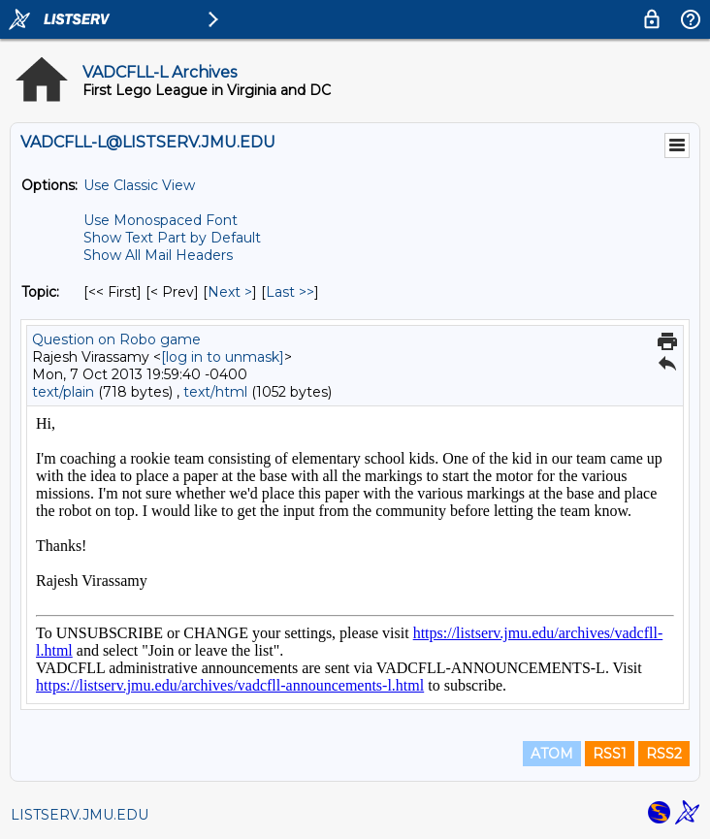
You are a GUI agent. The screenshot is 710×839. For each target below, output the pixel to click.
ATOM (552, 753)
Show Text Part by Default (172, 237)
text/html (215, 392)
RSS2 (664, 753)
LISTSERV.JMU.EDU (79, 814)
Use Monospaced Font (160, 220)
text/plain (63, 392)
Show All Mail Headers (158, 255)
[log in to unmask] (222, 357)
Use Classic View (139, 185)
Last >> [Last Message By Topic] (290, 292)
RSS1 (610, 753)
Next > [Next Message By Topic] (230, 292)
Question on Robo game (116, 339)
